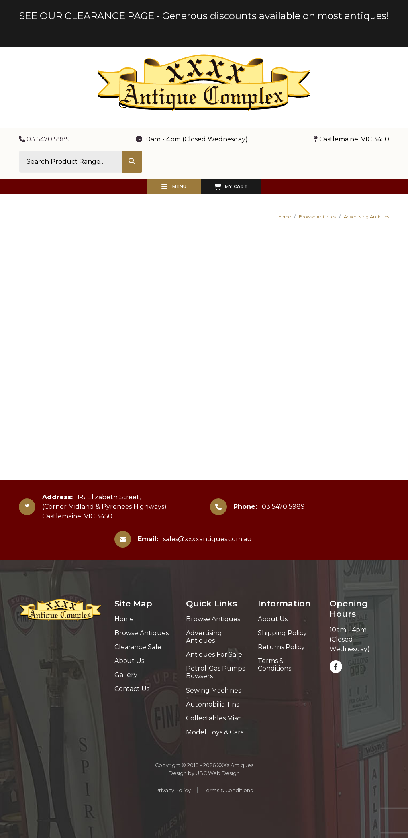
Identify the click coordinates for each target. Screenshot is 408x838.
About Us (129, 661)
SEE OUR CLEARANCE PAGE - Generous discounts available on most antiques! (204, 16)
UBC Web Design (218, 773)
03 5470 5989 (44, 139)
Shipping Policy (282, 633)
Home (284, 217)
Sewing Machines (213, 690)
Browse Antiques (317, 217)
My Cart (231, 187)
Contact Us (131, 689)
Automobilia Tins (212, 704)
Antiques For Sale (214, 654)
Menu (174, 187)
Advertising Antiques (366, 217)
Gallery (125, 675)
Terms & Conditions (274, 664)
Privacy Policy (173, 790)
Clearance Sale (137, 647)
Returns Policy (281, 647)
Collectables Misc (213, 718)
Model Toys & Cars (214, 732)
